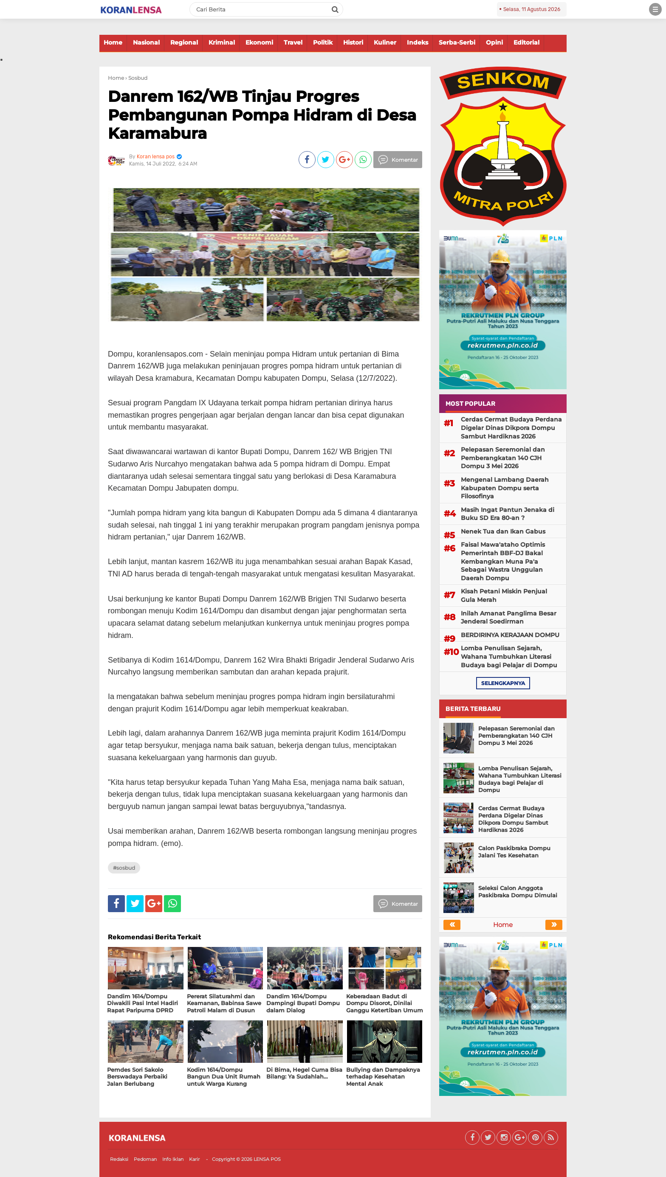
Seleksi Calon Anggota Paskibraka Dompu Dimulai (517, 892)
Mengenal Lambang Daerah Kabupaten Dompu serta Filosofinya (505, 488)
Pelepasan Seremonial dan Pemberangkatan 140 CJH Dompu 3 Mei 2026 (503, 458)
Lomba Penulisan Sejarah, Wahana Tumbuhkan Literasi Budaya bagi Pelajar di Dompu (509, 656)
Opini (494, 42)
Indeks (417, 42)
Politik (323, 42)
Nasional (146, 42)
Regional (184, 42)
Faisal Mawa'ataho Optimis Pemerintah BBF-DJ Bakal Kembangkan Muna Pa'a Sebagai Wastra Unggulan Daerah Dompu (503, 561)
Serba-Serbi (457, 42)
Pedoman (145, 1159)
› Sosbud (136, 78)
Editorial (526, 42)
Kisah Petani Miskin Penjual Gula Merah (504, 595)
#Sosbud (124, 868)
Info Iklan (172, 1159)
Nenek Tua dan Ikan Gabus (503, 531)
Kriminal (222, 42)
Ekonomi (259, 42)
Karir (194, 1159)
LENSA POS (267, 1159)
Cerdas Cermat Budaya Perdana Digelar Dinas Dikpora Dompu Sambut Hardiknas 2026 (511, 428)
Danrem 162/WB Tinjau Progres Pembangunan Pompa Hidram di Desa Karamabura (262, 114)
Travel (293, 42)
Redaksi (119, 1159)
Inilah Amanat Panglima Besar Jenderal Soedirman (508, 618)
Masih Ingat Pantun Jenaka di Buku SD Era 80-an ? (507, 514)
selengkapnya (503, 683)
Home (113, 42)
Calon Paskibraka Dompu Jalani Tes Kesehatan (514, 852)
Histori (353, 42)
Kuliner (385, 42)
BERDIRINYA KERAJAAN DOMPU (510, 635)
